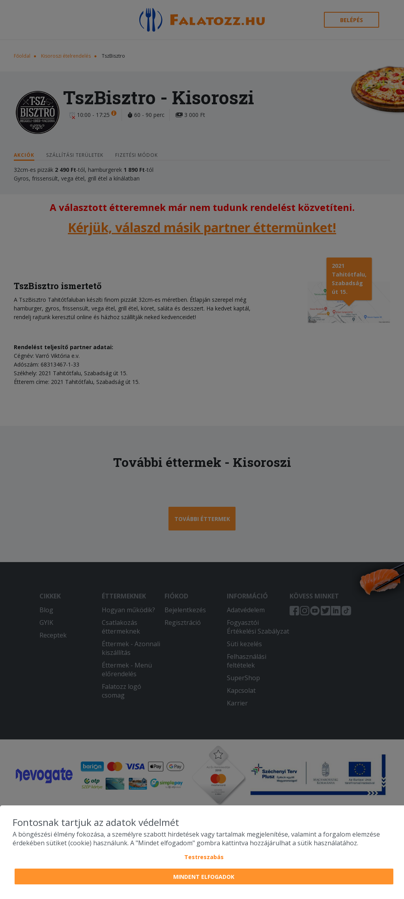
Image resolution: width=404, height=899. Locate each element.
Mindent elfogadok (203, 876)
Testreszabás (204, 857)
